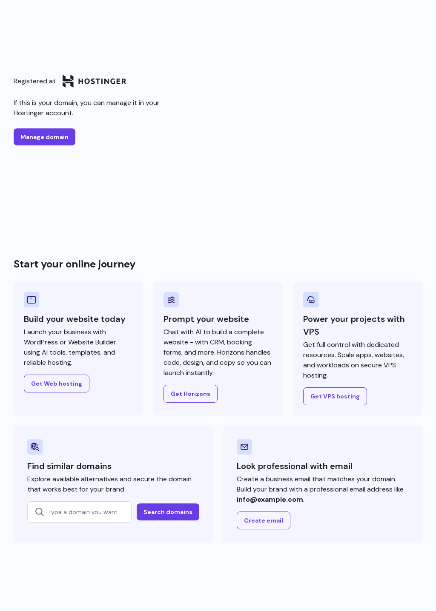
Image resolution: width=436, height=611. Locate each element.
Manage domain (44, 137)
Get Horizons (190, 394)
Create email (263, 520)
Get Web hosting (56, 383)
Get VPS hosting (335, 396)
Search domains (167, 512)
